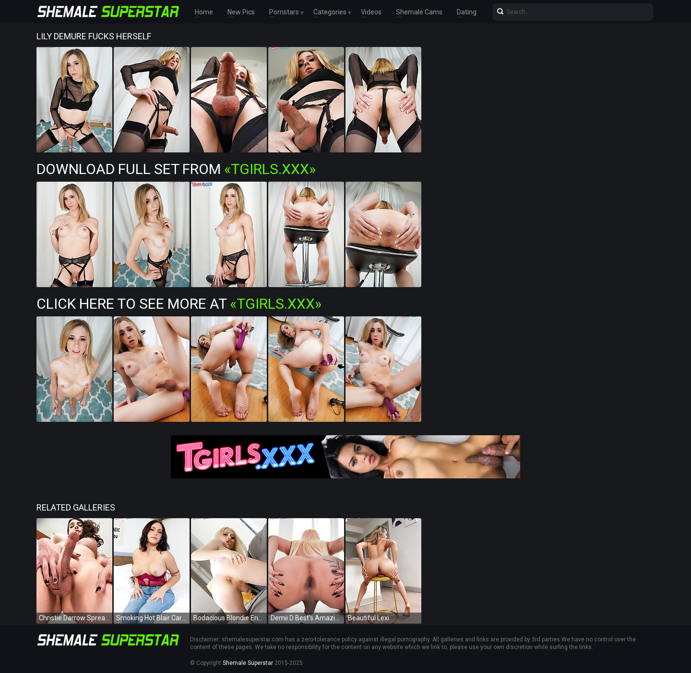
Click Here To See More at (179, 303)
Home (204, 12)
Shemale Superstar (248, 663)
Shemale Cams (419, 12)
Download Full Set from (176, 169)
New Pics (241, 12)
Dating (467, 12)
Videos (371, 12)
